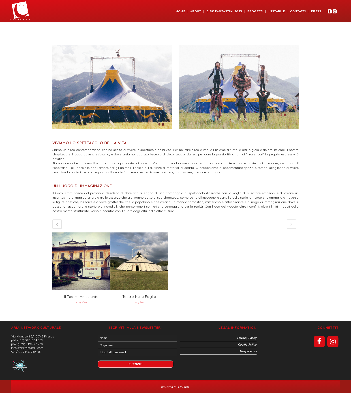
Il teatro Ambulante (81, 296)
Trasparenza (248, 351)
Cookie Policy (247, 344)
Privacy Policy (247, 337)
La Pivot (184, 387)
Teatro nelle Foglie (139, 296)
